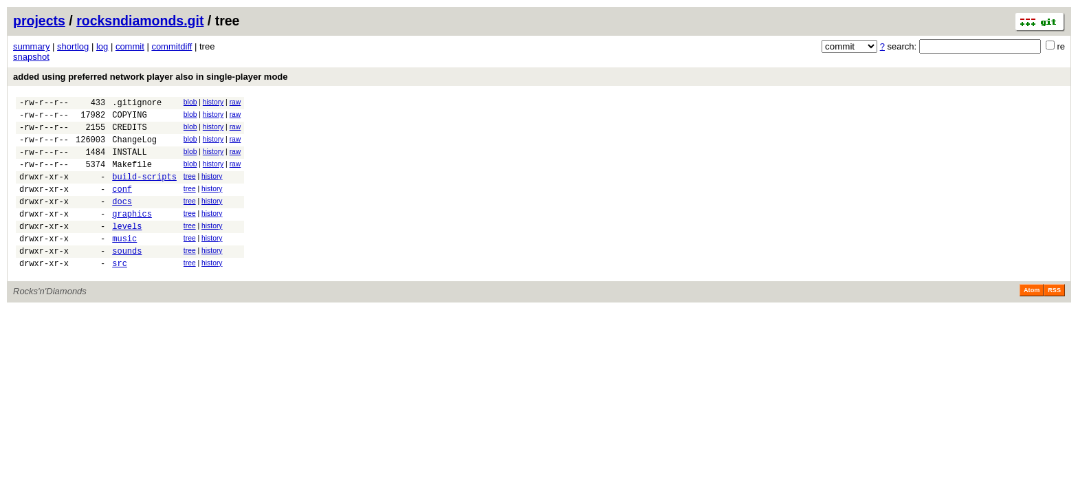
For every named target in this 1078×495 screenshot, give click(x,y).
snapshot (31, 57)
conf (122, 205)
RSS (1054, 319)
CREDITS (129, 133)
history (213, 102)
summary (31, 46)
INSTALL (129, 162)
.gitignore (137, 104)
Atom (1032, 319)
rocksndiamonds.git (140, 20)
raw (235, 102)
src (119, 292)
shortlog (73, 46)
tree (190, 188)
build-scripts (144, 191)
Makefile (132, 176)
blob (190, 102)
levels (127, 248)
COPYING (129, 118)
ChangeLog (134, 147)
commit (130, 46)
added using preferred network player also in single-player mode (150, 77)
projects (39, 20)
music (124, 263)
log (102, 46)
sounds (127, 277)
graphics (132, 234)
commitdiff (171, 46)
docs (122, 220)
